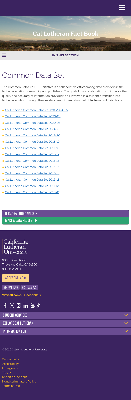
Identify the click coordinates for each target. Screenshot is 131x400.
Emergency (10, 368)
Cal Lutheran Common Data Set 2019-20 (32, 135)
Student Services (15, 315)
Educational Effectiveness (19, 213)
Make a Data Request (19, 220)
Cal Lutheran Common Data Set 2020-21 (32, 129)
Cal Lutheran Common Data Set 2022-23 (32, 122)
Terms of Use (11, 386)
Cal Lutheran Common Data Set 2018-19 (32, 141)
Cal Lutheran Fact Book (65, 33)
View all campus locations (20, 295)
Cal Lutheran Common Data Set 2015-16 (32, 160)
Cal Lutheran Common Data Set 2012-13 (32, 179)
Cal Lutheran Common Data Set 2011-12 (32, 186)
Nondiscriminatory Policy (19, 381)
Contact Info (10, 359)
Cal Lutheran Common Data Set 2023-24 (32, 116)
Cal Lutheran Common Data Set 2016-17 (32, 154)
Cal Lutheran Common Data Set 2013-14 (32, 173)
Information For (14, 331)
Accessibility (10, 364)
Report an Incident (14, 377)
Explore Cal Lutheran (18, 323)
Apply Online (14, 278)
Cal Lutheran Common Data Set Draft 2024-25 (36, 110)
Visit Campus (29, 287)
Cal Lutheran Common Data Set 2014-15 (32, 167)
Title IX (6, 372)
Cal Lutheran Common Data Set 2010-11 (32, 192)
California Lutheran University (11, 8)
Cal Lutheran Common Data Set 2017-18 (32, 148)
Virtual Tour (11, 287)
